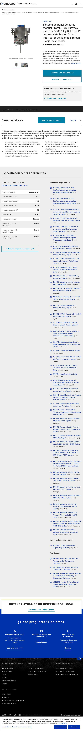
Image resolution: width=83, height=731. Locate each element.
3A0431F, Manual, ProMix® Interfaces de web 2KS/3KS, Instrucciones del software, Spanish (67, 397)
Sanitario (4, 677)
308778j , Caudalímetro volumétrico (65, 374)
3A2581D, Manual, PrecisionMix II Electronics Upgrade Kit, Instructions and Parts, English (67, 412)
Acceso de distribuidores (9, 703)
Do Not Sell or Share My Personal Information (17, 727)
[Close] (80, 719)
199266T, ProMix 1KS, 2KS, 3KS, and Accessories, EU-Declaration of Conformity (65, 561)
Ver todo (4, 684)
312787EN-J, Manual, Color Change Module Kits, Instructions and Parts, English (65, 269)
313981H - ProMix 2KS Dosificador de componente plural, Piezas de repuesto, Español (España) (66, 212)
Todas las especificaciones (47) (20, 249)
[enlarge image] (16, 65)
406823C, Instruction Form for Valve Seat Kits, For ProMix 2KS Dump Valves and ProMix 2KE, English (67, 523)
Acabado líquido (6, 671)
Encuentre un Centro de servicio (64, 671)
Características (7, 110)
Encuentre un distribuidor (62, 73)
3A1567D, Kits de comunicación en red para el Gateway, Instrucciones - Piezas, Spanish (66, 344)
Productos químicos (7, 668)
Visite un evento (33, 674)
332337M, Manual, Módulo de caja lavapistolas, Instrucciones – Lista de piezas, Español (66, 382)
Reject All (74, 727)
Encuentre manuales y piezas (64, 668)
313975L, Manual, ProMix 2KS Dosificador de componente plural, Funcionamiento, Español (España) (64, 201)
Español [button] (55, 195)
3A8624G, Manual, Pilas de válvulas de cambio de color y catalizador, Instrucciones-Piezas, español (66, 333)
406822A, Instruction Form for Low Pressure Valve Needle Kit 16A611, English (65, 515)
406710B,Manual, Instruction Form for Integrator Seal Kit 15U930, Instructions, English (66, 429)
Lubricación (5, 674)
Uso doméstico (6, 694)
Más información (76, 63)
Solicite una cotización (62, 79)
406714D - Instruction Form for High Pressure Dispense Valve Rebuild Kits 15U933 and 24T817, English (66, 452)
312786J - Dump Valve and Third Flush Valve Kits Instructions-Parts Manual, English (66, 261)
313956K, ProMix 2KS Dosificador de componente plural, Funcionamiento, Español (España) (66, 229)
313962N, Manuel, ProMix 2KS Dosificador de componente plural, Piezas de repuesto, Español (64, 237)
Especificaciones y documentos (27, 110)
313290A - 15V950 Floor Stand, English (66, 351)
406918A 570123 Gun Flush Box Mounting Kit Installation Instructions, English (65, 532)
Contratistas (5, 697)
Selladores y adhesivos (8, 680)
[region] (41, 723)
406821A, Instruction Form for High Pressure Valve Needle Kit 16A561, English (65, 506)
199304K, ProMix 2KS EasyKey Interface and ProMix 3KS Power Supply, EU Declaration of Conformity (67, 576)
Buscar (68, 648)
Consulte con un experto (55, 98)
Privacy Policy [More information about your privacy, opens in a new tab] (62, 723)
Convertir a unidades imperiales (14, 185)
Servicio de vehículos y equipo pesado (13, 700)
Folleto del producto (51, 120)
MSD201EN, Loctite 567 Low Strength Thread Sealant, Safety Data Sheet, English (66, 584)
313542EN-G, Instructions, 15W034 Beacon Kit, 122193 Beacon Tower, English (65, 368)
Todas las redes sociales (32, 715)
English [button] (73, 120)
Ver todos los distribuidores (41, 610)
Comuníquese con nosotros (37, 671)
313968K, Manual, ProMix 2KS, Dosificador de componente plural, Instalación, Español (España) (64, 190)
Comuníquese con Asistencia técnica (66, 674)
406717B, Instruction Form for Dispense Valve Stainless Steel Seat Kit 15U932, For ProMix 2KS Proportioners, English (66, 463)
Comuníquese (41, 642)
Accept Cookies (60, 727)
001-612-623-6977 (15, 648)
